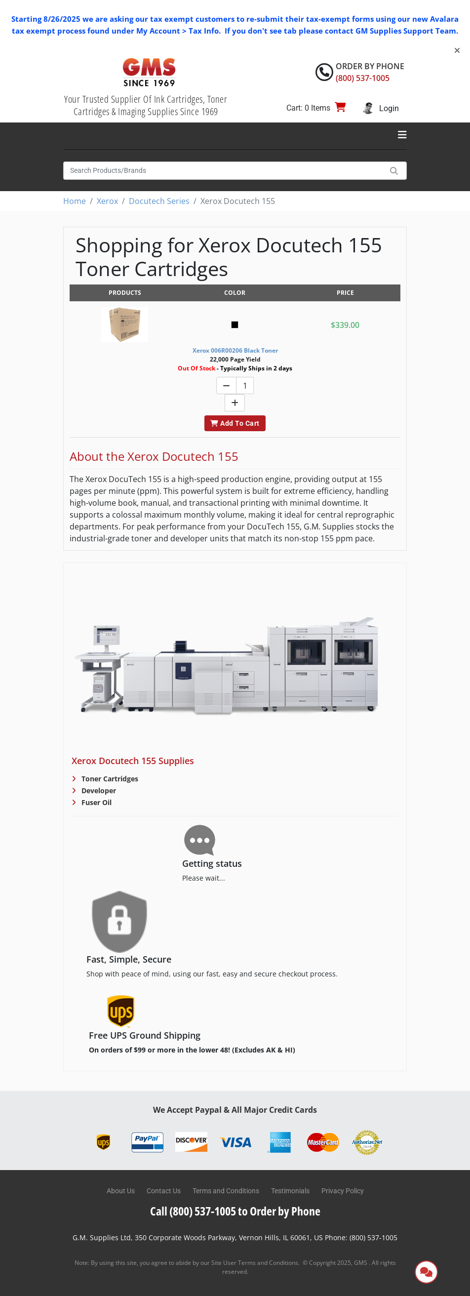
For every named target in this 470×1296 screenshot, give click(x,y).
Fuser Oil (95, 802)
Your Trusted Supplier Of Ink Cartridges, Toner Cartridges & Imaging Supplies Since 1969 (145, 105)
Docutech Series (159, 201)
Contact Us (164, 1191)
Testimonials (290, 1191)
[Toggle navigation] (402, 135)
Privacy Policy (342, 1191)
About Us (121, 1191)
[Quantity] (245, 385)
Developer (97, 790)
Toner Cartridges (108, 778)
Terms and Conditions (226, 1191)
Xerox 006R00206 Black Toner (235, 350)
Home (74, 201)
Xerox (107, 201)
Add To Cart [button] (234, 423)
